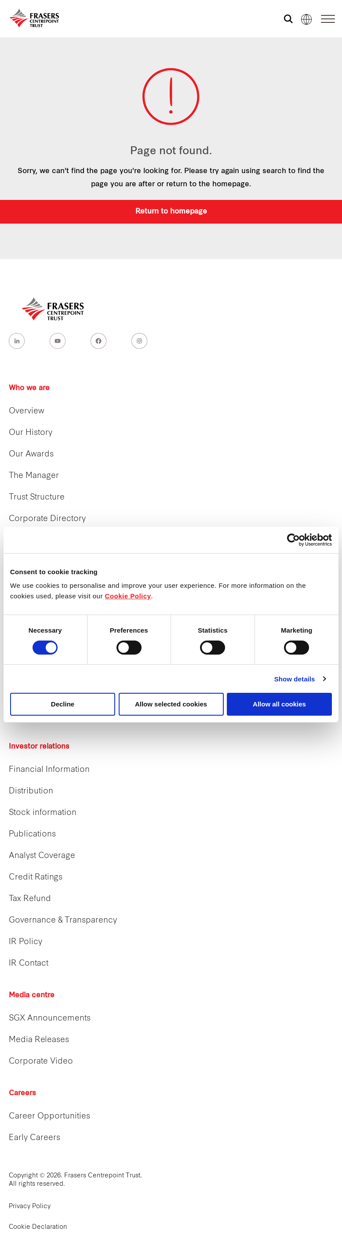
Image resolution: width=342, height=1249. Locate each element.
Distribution (31, 791)
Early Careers (34, 1138)
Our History (30, 433)
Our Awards (31, 454)
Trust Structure (37, 497)
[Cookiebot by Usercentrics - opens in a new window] (293, 540)
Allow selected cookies (171, 704)
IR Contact (28, 963)
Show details (294, 679)
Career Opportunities (49, 1116)
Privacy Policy (30, 1206)
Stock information (42, 813)
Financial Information (49, 770)
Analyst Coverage (42, 856)
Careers (22, 1093)
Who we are (29, 388)
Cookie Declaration (38, 1227)
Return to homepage (171, 211)
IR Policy (25, 942)
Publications (32, 834)
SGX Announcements (50, 1018)
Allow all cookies (279, 704)
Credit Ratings (35, 877)
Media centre (32, 995)
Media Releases (39, 1040)
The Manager (34, 476)
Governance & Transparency (63, 920)
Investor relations (39, 746)
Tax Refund (30, 899)
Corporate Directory (47, 519)
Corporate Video (41, 1061)
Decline (62, 704)
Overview (26, 411)
